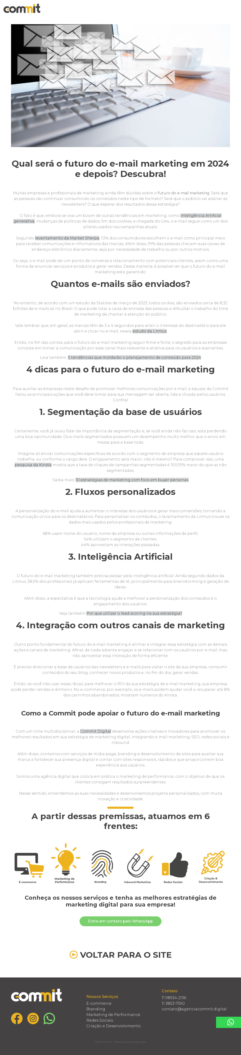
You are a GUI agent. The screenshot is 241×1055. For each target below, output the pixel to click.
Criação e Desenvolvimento (113, 1026)
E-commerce (99, 1003)
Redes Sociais (99, 1020)
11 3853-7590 (173, 1003)
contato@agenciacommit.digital (194, 1009)
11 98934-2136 (174, 998)
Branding (95, 1009)
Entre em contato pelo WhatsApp (120, 921)
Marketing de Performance (113, 1014)
